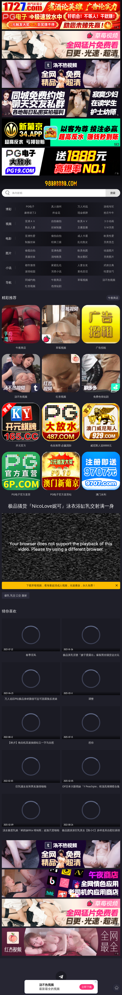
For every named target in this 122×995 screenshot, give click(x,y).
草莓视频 (83, 280)
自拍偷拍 (56, 221)
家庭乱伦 (56, 265)
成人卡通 (83, 236)
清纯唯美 (56, 256)
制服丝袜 (30, 242)
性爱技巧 (109, 271)
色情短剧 (56, 286)
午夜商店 (56, 280)
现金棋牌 (83, 212)
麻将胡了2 (30, 212)
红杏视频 (30, 286)
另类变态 (109, 242)
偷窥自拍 (30, 250)
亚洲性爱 (30, 236)
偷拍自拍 (56, 236)
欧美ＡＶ (83, 221)
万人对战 (83, 206)
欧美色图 (83, 250)
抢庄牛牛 (109, 212)
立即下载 (87, 987)
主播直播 (83, 227)
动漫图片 (109, 250)
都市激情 (30, 265)
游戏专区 (109, 206)
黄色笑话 (83, 271)
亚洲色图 (56, 250)
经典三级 (56, 242)
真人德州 (56, 206)
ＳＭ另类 (109, 227)
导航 (9, 282)
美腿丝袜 (30, 256)
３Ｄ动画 (109, 221)
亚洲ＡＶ (30, 221)
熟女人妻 (30, 227)
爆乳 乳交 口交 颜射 (15, 595)
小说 (9, 268)
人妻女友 (83, 265)
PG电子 (30, 206)
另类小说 (56, 271)
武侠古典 (109, 265)
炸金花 (56, 212)
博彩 (9, 209)
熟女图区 (83, 256)
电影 (9, 238)
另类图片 (109, 256)
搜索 (112, 193)
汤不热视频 (108, 280)
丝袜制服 (56, 227)
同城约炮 (30, 280)
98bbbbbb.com (61, 183)
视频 (9, 224)
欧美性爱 (109, 236)
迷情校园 (30, 271)
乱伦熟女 (83, 242)
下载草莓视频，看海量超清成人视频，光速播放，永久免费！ (72, 585)
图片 (9, 253)
